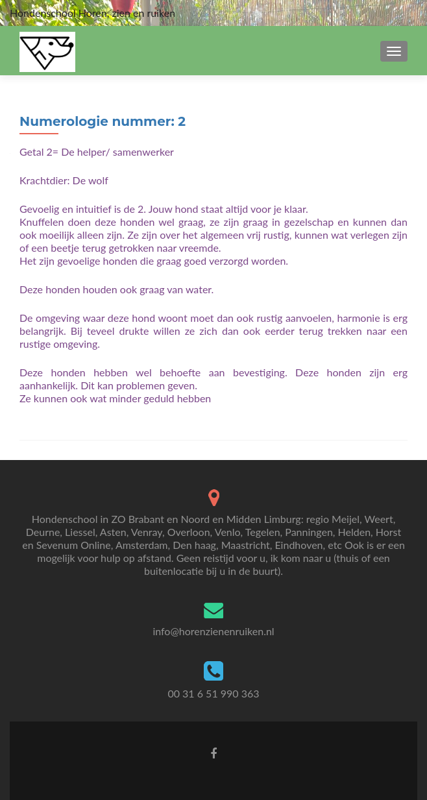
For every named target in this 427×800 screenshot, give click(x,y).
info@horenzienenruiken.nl (213, 631)
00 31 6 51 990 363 (213, 693)
